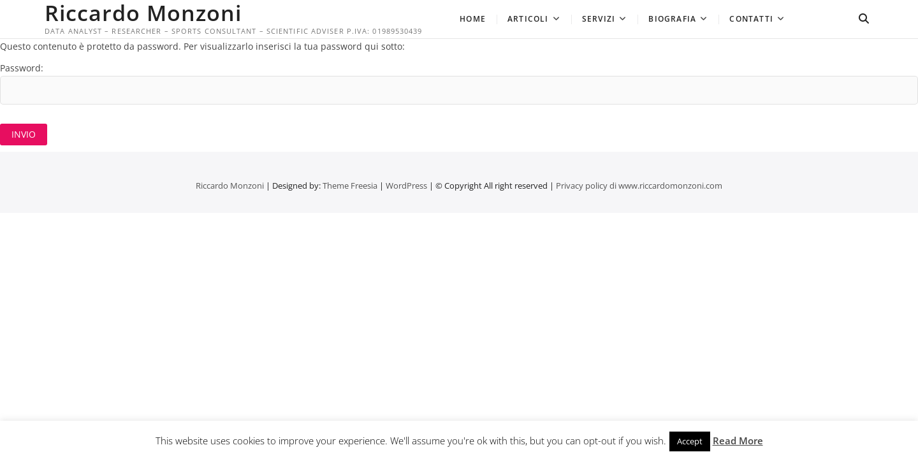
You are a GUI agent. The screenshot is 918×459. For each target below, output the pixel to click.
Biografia (672, 18)
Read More (738, 440)
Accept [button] (690, 441)
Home (473, 18)
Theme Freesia (350, 185)
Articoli (528, 18)
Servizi (598, 18)
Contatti (751, 18)
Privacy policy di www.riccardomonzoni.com (639, 185)
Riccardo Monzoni (143, 13)
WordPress (406, 185)
